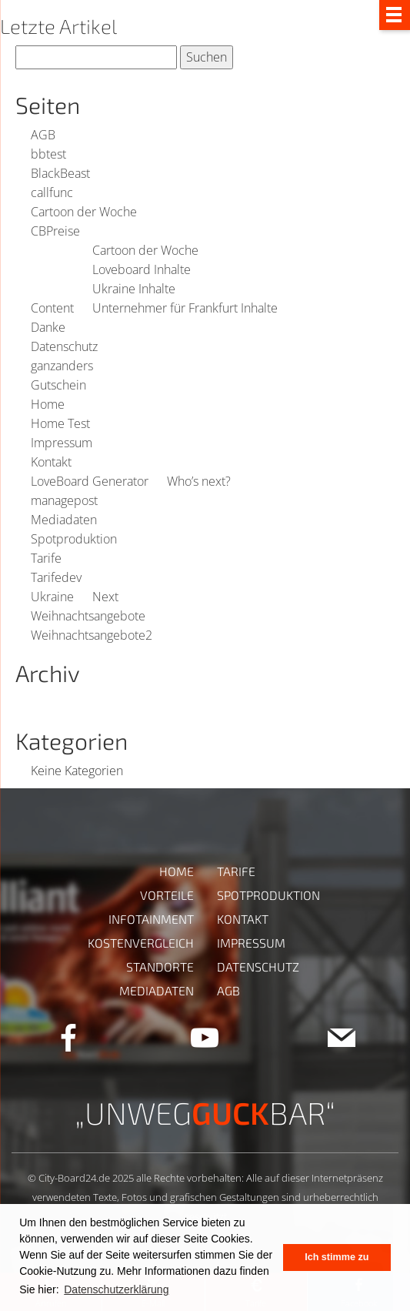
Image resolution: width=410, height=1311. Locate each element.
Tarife (46, 558)
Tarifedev (56, 577)
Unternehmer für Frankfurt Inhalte (185, 307)
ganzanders (62, 365)
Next (105, 596)
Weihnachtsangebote (88, 615)
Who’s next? (199, 481)
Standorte (160, 966)
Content (52, 307)
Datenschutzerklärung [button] (116, 1289)
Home (48, 404)
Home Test (60, 423)
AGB (43, 134)
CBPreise (55, 230)
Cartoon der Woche (84, 211)
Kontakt (51, 461)
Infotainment (151, 918)
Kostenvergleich (141, 942)
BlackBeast (60, 173)
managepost (64, 500)
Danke (48, 327)
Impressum (61, 442)
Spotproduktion (74, 538)
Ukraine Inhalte (133, 288)
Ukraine (52, 596)
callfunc (52, 192)
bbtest (48, 153)
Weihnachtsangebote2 (91, 635)
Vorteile (167, 895)
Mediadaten (64, 519)
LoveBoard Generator (89, 481)
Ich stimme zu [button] (336, 1257)
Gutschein (58, 384)
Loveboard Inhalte (141, 269)
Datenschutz (64, 346)
